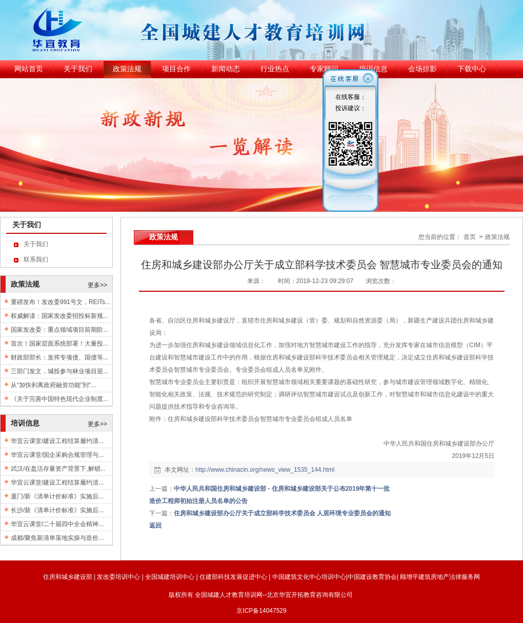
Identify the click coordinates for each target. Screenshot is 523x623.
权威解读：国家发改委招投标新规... (59, 315)
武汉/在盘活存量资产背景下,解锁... (58, 468)
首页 (470, 236)
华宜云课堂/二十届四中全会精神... (57, 524)
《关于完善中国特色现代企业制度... (59, 399)
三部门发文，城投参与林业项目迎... (59, 371)
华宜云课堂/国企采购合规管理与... (57, 454)
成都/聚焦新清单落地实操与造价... (57, 537)
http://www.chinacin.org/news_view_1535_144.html (265, 469)
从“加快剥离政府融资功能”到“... (53, 385)
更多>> (97, 285)
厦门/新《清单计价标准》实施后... (57, 496)
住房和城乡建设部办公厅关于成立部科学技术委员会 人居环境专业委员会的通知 (282, 513)
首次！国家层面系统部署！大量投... (59, 343)
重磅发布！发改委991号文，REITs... (60, 302)
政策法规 (497, 236)
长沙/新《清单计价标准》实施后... (57, 510)
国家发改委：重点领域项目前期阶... (59, 329)
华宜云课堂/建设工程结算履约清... (57, 441)
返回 (155, 525)
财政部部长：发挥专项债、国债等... (59, 357)
